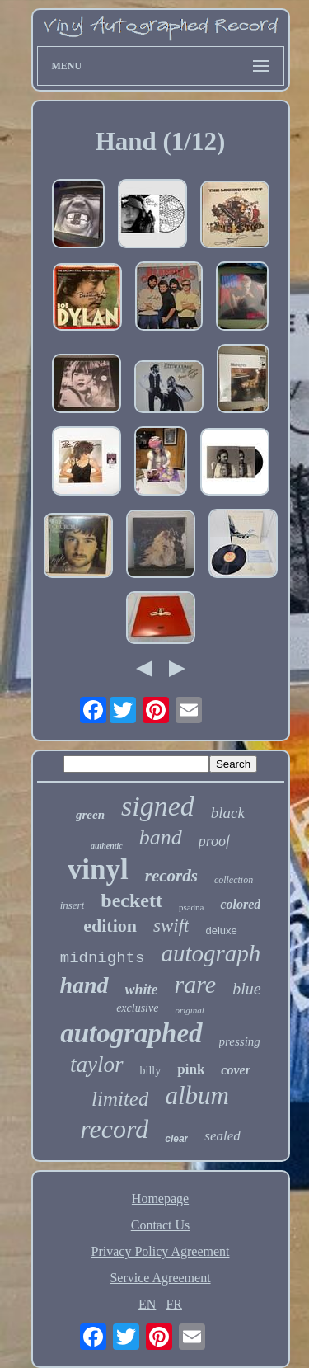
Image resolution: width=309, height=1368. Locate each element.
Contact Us (160, 1225)
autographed (131, 1033)
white (141, 989)
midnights (102, 958)
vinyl (98, 869)
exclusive (137, 1008)
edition (110, 925)
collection (233, 880)
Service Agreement (160, 1278)
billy (151, 1071)
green (90, 814)
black (228, 812)
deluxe (220, 930)
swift (171, 925)
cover (235, 1070)
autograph (210, 953)
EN (147, 1304)
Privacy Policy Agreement (160, 1251)
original (189, 1010)
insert (72, 905)
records (171, 876)
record (114, 1129)
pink (190, 1069)
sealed (222, 1136)
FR (174, 1304)
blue (246, 989)
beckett (131, 900)
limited (119, 1099)
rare (196, 984)
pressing (239, 1041)
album (197, 1095)
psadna (191, 907)
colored (240, 904)
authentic (107, 845)
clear (176, 1139)
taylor (97, 1064)
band (160, 837)
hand (83, 985)
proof (214, 841)
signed (157, 806)
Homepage (160, 1199)
